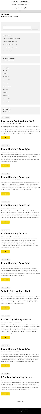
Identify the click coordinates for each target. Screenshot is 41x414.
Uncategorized (6, 111)
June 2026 (5, 70)
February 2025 (6, 98)
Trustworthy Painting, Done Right (9, 16)
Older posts (20, 401)
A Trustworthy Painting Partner (16, 377)
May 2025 (5, 92)
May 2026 (5, 73)
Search (4, 25)
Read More (5, 137)
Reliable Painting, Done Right (15, 291)
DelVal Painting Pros (21, 2)
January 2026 (6, 82)
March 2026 (6, 76)
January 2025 (6, 101)
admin (4, 123)
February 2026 (6, 79)
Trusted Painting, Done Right (10, 41)
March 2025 (6, 95)
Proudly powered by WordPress (20, 409)
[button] (20, 11)
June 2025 (5, 89)
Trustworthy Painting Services (16, 319)
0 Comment (18, 123)
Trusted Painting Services (9, 51)
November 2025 (6, 86)
